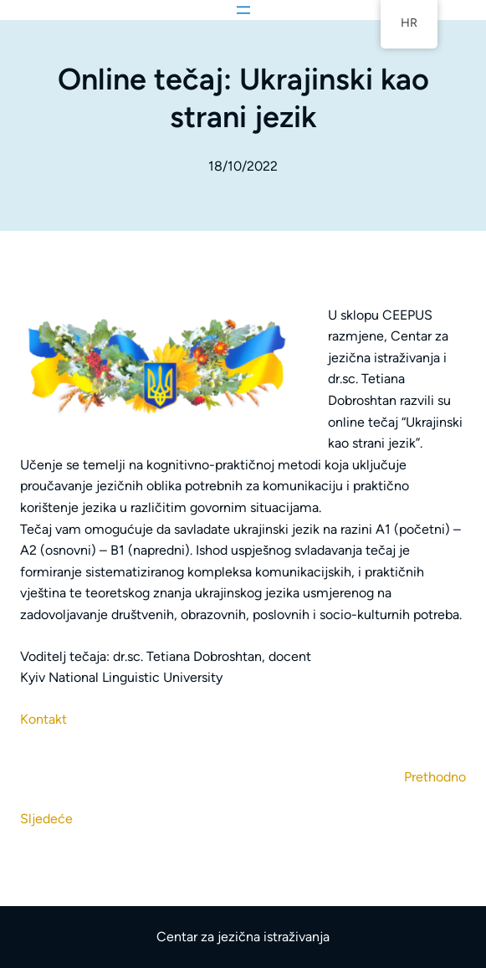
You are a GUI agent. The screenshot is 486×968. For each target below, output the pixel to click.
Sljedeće (46, 819)
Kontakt (43, 719)
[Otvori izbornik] (243, 10)
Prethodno (435, 777)
